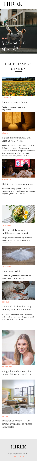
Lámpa (5, 133)
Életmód (6, 98)
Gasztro (6, 225)
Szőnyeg (6, 302)
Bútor (5, 416)
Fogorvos (7, 367)
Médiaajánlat (18, 457)
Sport (5, 38)
